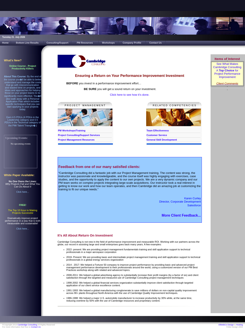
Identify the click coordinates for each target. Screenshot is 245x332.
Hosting (239, 325)
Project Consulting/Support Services (79, 135)
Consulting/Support (57, 42)
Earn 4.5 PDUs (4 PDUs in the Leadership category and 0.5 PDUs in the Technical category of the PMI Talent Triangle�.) (23, 121)
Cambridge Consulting (27, 325)
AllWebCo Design (226, 325)
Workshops (108, 42)
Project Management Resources (76, 139)
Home (5, 42)
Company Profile (132, 42)
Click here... (22, 192)
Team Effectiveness (158, 130)
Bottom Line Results (27, 42)
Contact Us (155, 42)
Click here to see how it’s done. (129, 94)
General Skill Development (162, 139)
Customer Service (157, 135)
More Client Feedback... (181, 215)
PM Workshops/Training (71, 130)
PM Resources (85, 42)
